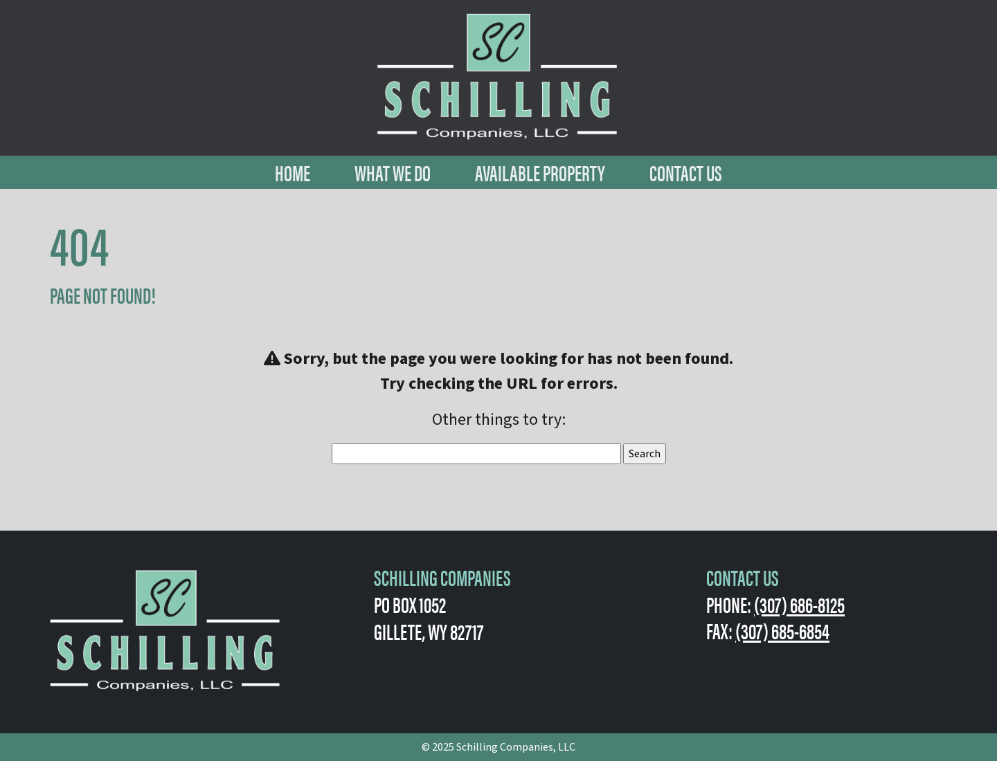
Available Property (540, 171)
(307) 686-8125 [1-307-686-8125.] (799, 603)
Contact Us (685, 171)
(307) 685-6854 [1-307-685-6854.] (782, 629)
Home (292, 171)
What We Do (392, 171)
